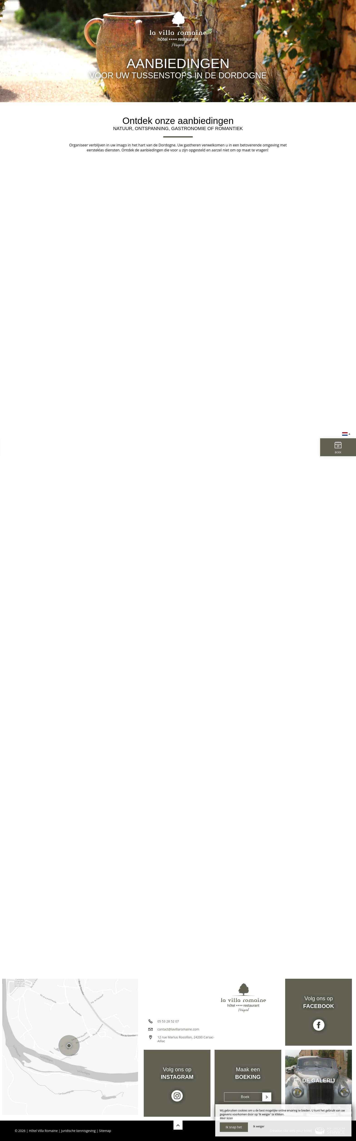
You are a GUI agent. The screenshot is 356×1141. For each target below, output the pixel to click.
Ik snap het (234, 1127)
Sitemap (105, 1131)
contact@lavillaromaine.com (178, 1031)
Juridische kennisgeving (78, 1131)
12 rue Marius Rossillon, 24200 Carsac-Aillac (185, 1041)
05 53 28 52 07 (168, 1023)
